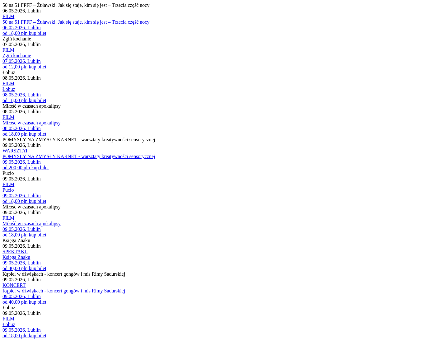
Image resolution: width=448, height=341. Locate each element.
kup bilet (37, 33)
